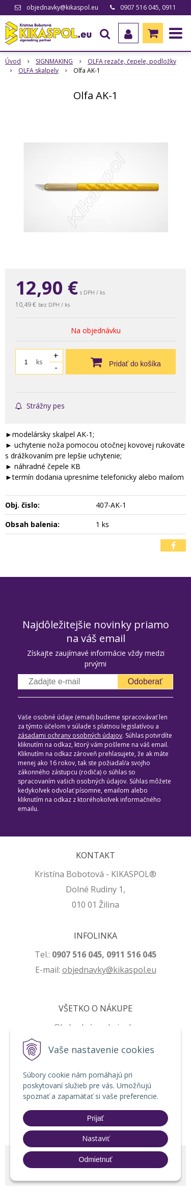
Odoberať (145, 681)
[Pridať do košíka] (121, 361)
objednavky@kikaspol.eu (62, 7)
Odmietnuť (96, 1159)
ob (67, 969)
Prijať (95, 1118)
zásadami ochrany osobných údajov (70, 735)
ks (39, 362)
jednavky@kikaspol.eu (114, 969)
